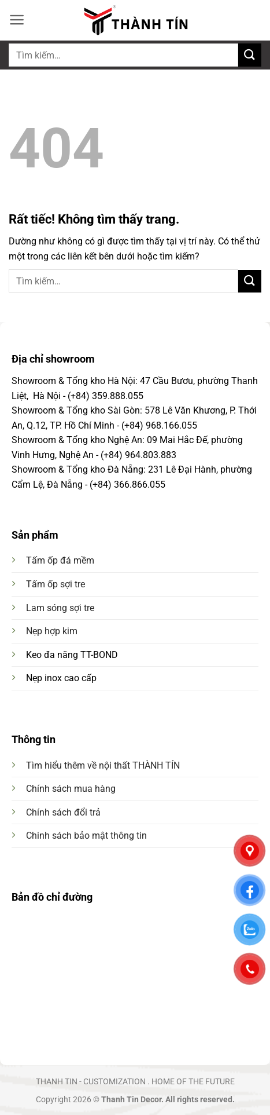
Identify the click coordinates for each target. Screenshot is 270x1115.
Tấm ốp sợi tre (55, 584)
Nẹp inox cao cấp (61, 677)
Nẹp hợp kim (51, 631)
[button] (17, 20)
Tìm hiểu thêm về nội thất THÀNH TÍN (103, 765)
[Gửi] (249, 54)
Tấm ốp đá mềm (60, 560)
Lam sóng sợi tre (60, 607)
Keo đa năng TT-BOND (72, 654)
